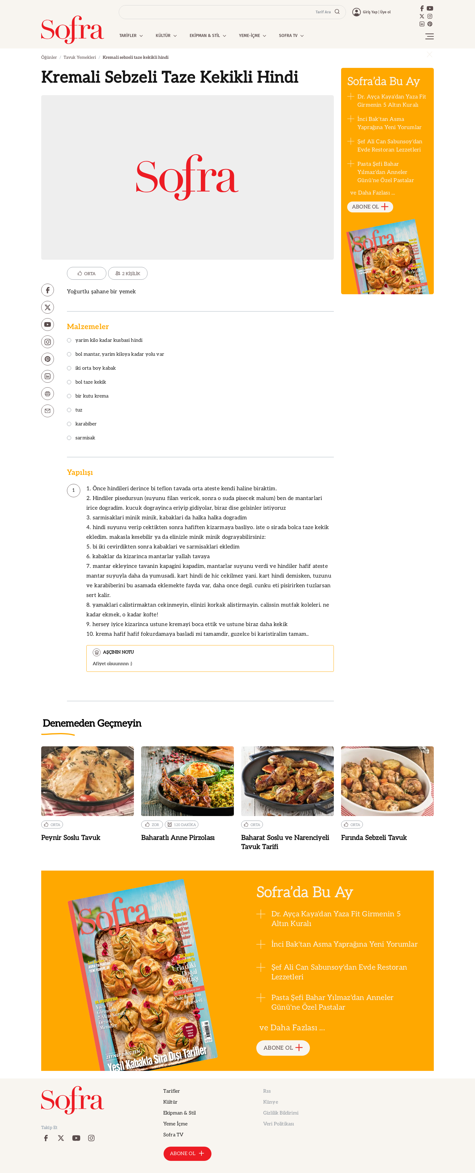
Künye (270, 1102)
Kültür (170, 1102)
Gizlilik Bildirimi (280, 1113)
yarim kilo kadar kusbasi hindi (104, 340)
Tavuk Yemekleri (80, 57)
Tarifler (171, 1091)
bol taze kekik (86, 382)
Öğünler (49, 57)
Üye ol (385, 12)
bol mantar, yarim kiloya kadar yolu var (115, 354)
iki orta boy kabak (91, 368)
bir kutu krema (88, 396)
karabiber (82, 424)
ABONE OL (370, 207)
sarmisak (81, 438)
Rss (267, 1091)
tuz (75, 410)
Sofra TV (173, 1135)
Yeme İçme (175, 1124)
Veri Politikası (278, 1124)
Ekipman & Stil (179, 1113)
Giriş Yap (370, 12)
